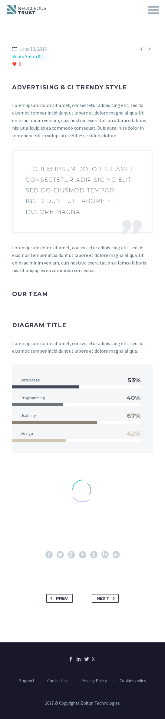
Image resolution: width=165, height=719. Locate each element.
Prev (58, 598)
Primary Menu (153, 10)
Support (27, 681)
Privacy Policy (94, 681)
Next (107, 598)
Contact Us (57, 681)
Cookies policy (133, 681)
